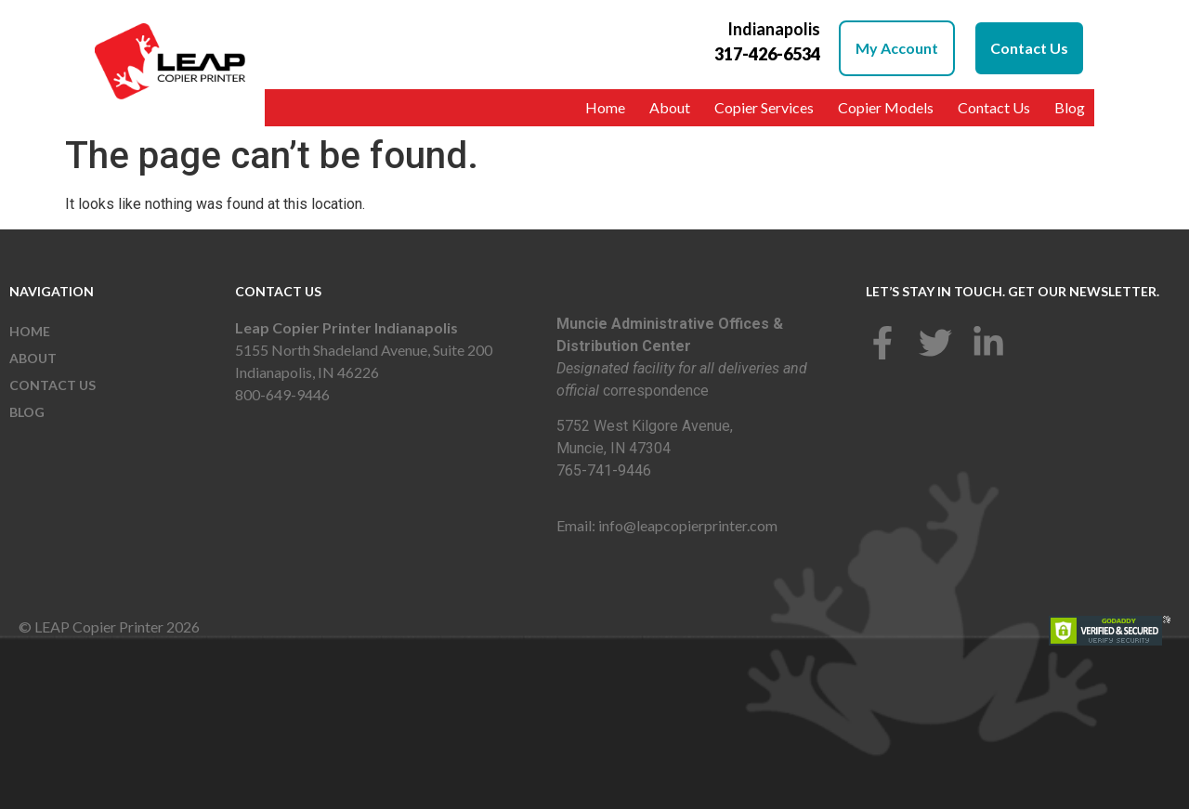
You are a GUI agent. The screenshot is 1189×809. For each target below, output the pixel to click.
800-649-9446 (282, 394)
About (669, 107)
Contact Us (994, 107)
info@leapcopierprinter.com (687, 525)
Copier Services (764, 107)
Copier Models (886, 107)
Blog (1069, 107)
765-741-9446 (603, 470)
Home (605, 107)
